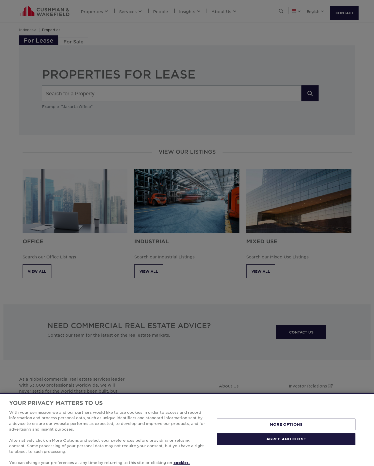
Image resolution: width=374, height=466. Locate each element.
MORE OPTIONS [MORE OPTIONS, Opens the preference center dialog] (286, 434)
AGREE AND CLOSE (286, 448)
